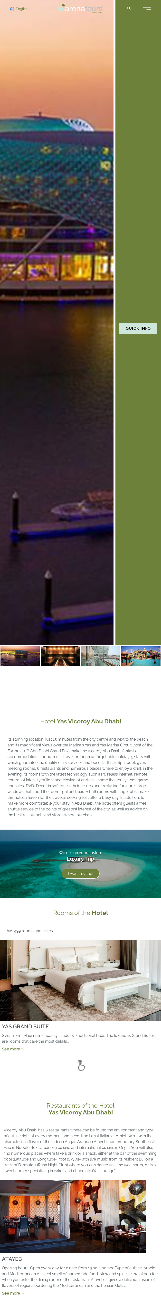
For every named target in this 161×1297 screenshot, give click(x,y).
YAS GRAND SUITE (25, 1026)
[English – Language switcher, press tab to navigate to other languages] (27, 8)
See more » (13, 1049)
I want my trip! (80, 873)
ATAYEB (12, 1259)
